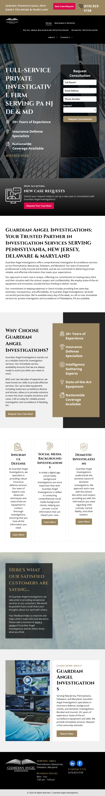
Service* (67, 105)
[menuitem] (48, 23)
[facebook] (80, 763)
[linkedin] (72, 763)
